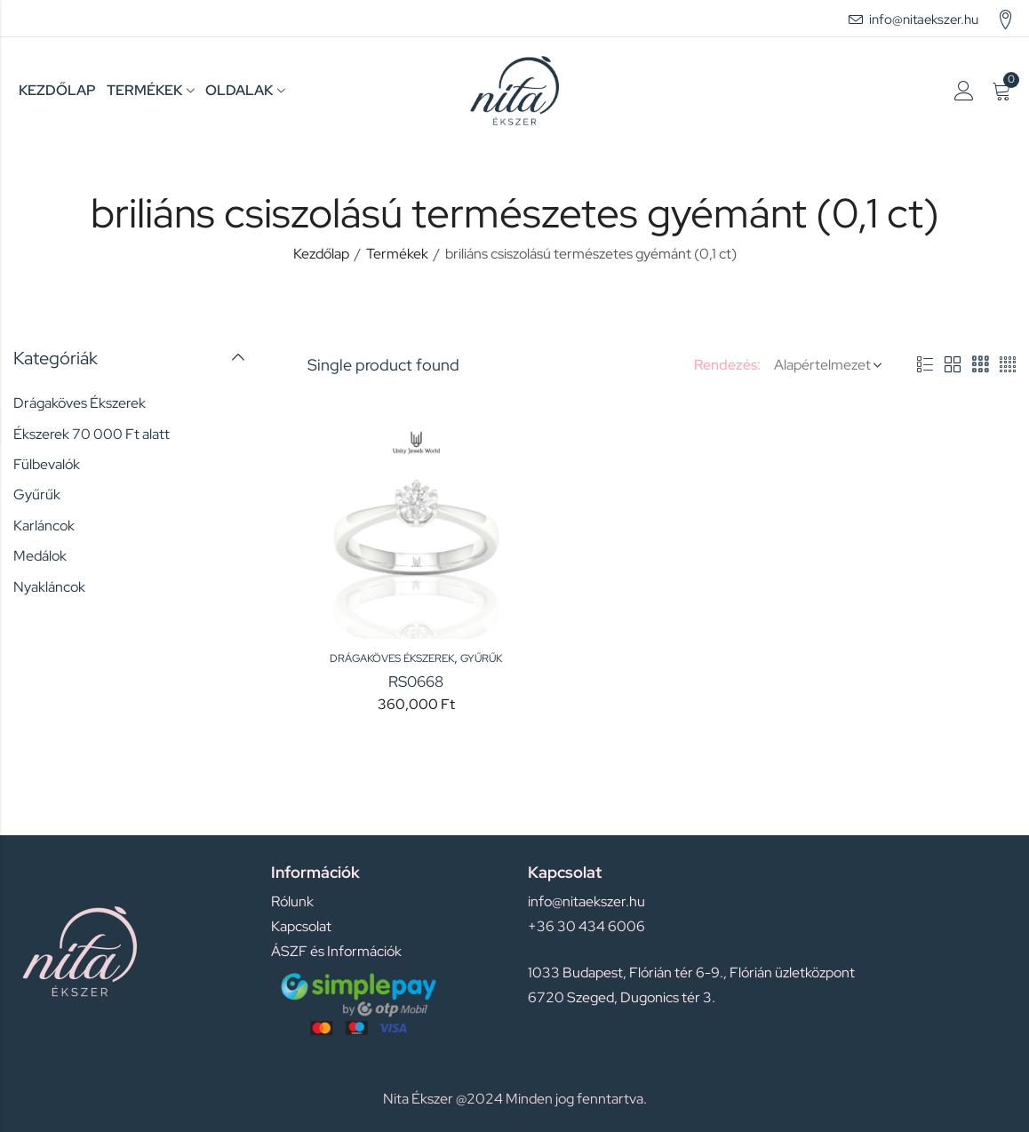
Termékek (397, 253)
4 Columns (1008, 365)
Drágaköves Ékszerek (392, 658)
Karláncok (44, 525)
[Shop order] (825, 365)
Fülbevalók (46, 464)
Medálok (40, 555)
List (925, 365)
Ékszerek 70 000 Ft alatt (91, 434)
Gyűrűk (481, 658)
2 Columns (953, 365)
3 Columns (980, 365)
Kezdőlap (321, 253)
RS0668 (415, 681)
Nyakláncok (49, 587)
